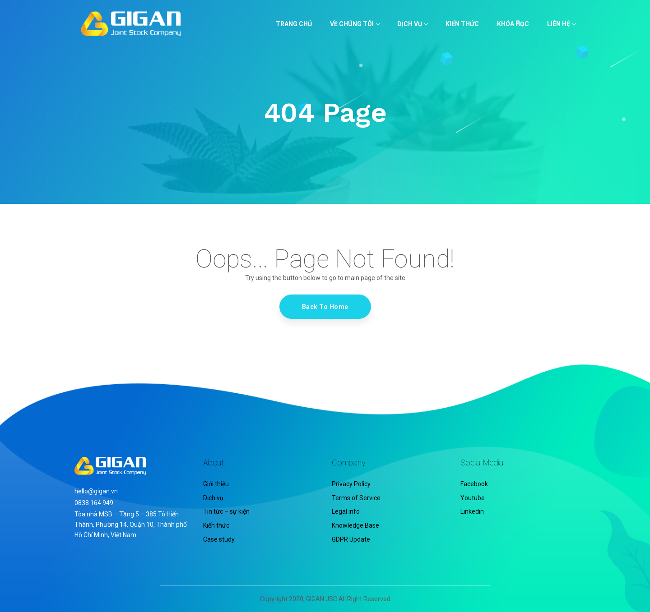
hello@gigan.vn (96, 491)
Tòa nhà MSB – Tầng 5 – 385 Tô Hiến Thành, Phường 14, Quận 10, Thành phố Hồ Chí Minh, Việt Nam (130, 524)
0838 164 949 (93, 502)
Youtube (472, 498)
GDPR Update (351, 539)
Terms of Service (356, 498)
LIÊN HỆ (561, 24)
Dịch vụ (412, 24)
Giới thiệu (216, 484)
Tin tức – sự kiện (226, 511)
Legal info (346, 511)
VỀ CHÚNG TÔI (354, 24)
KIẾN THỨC (462, 24)
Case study (219, 539)
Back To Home (325, 306)
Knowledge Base (355, 525)
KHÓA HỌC (513, 24)
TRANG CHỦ (294, 24)
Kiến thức (216, 525)
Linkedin (472, 511)
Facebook (474, 484)
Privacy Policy (351, 484)
